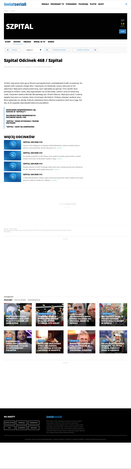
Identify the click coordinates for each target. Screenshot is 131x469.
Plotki (93, 4)
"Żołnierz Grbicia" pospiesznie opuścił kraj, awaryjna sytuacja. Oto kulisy (48, 319)
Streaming (71, 4)
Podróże (41, 341)
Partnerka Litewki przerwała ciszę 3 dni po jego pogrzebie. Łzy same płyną (17, 319)
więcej (59, 148)
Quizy (101, 4)
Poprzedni (59, 50)
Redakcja (21, 423)
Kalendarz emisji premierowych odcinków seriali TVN (21, 116)
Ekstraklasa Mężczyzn (45, 313)
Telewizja (83, 4)
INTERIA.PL (82, 439)
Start (8, 41)
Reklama (34, 428)
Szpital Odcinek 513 (32, 174)
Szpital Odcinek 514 (32, 163)
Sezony (17, 41)
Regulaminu (49, 439)
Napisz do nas (9, 423)
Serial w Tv (39, 41)
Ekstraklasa (74, 341)
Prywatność (68, 439)
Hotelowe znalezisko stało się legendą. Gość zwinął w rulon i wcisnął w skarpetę (49, 347)
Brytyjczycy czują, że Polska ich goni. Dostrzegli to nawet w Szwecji (112, 319)
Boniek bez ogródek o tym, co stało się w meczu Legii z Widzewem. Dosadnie (81, 347)
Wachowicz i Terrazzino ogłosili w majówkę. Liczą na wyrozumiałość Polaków (17, 345)
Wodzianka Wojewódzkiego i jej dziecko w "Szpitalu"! (21, 111)
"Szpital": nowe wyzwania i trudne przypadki (22, 122)
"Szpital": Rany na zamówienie (20, 127)
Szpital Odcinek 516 (32, 142)
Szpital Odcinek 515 (32, 153)
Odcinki (14, 50)
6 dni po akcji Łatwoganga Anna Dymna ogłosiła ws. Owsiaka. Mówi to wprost (80, 318)
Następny (83, 50)
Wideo (51, 41)
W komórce (22, 428)
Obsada (27, 41)
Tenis (103, 341)
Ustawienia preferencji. (59, 439)
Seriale (45, 4)
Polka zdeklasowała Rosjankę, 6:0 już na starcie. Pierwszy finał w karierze (112, 347)
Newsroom (34, 423)
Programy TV (57, 4)
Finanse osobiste (107, 313)
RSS (9, 428)
